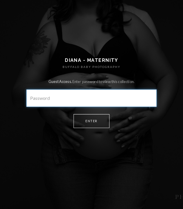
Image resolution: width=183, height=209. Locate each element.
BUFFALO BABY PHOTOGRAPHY (91, 67)
